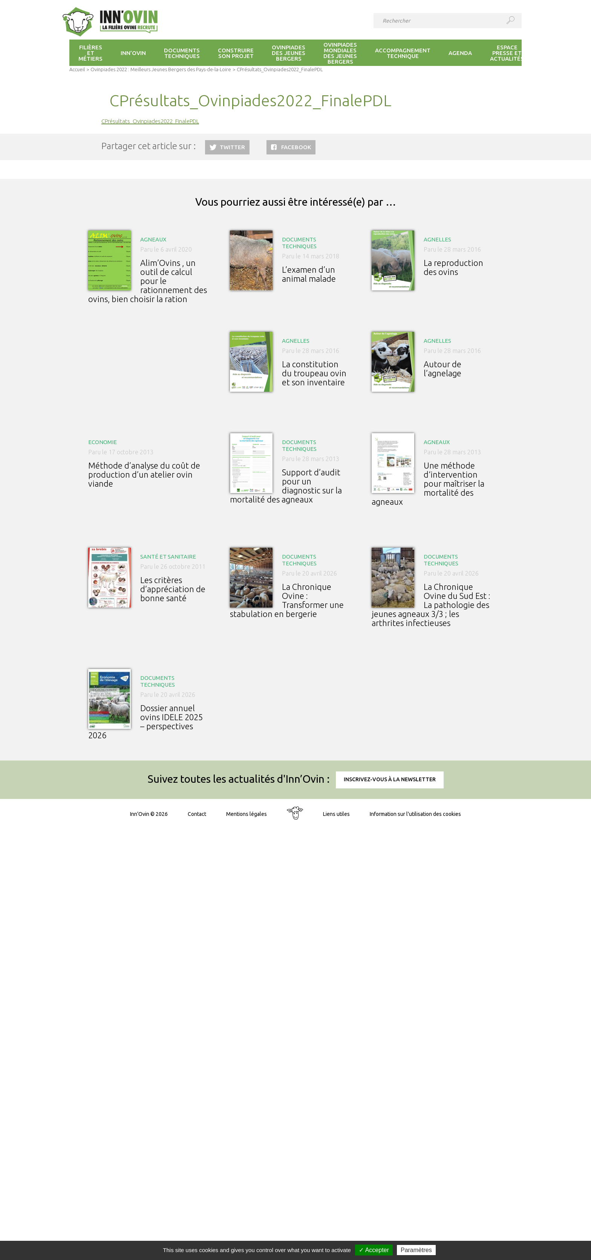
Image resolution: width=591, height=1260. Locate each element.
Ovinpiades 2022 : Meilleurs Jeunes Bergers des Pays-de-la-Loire (160, 69)
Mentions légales (246, 814)
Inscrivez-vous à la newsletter (390, 779)
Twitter (232, 147)
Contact (197, 814)
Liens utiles (336, 814)
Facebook (296, 147)
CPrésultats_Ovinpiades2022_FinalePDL (150, 121)
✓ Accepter (374, 1250)
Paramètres (416, 1250)
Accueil (77, 69)
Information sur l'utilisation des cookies (415, 814)
